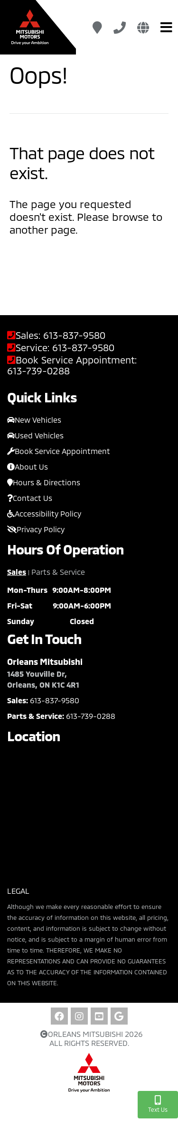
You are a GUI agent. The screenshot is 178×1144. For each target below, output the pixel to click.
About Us (27, 466)
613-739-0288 (38, 370)
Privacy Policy (36, 529)
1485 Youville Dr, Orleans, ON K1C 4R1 (43, 679)
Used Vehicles (35, 435)
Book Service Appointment (58, 450)
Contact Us (29, 497)
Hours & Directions (43, 482)
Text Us (158, 1104)
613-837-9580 (74, 335)
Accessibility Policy (44, 513)
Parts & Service (58, 571)
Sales (16, 571)
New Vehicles (34, 419)
